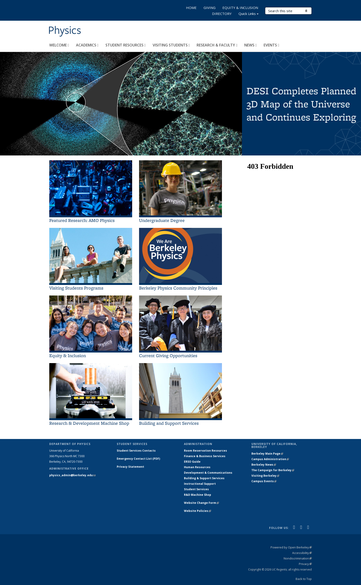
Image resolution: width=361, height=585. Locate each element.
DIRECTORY (222, 13)
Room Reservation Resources (205, 451)
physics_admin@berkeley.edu (72, 475)
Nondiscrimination (298, 558)
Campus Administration (270, 459)
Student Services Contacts (136, 451)
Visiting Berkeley (265, 476)
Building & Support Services (204, 478)
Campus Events (264, 481)
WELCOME (59, 45)
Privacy (305, 564)
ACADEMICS (87, 45)
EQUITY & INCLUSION (240, 7)
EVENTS (271, 45)
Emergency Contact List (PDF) (138, 459)
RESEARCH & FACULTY (217, 45)
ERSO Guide (192, 462)
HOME (191, 7)
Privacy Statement (130, 467)
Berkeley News (263, 465)
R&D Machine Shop (197, 495)
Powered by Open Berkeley (291, 547)
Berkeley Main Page (267, 454)
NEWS (250, 45)
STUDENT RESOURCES (125, 45)
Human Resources (197, 467)
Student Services (196, 489)
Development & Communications (208, 473)
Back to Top (304, 579)
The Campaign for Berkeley (272, 470)
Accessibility (302, 553)
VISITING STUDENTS (171, 45)
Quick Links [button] (249, 14)
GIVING (209, 7)
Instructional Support (200, 484)
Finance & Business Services (204, 456)
